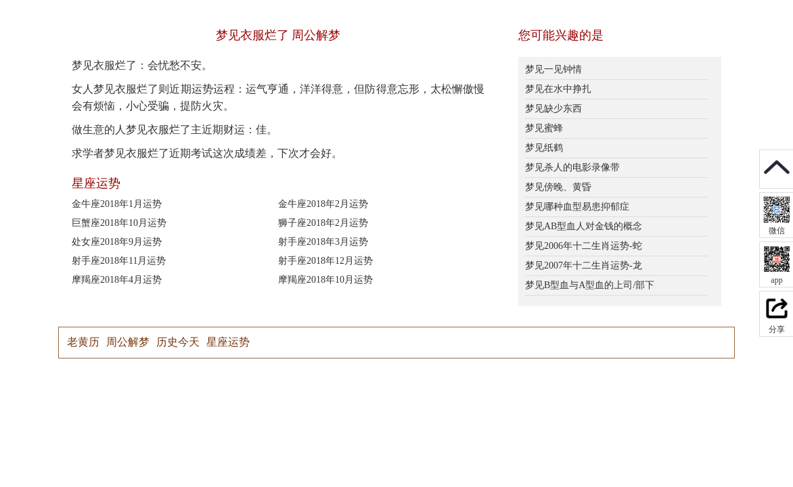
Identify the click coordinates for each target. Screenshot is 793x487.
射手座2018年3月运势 (323, 242)
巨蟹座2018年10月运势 (119, 223)
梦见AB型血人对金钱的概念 (583, 226)
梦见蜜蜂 (544, 128)
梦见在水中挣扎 (558, 89)
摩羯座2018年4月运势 (117, 280)
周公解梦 (128, 342)
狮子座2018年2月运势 (323, 223)
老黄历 (83, 342)
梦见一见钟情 (553, 69)
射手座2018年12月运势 (325, 261)
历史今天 (178, 342)
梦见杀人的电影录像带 (572, 167)
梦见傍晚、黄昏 (558, 187)
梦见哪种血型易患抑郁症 (577, 207)
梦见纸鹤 (544, 148)
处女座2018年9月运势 (117, 242)
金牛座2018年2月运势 (323, 204)
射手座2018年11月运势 (119, 261)
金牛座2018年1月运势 (117, 204)
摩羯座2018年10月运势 (325, 280)
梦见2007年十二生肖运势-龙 (583, 265)
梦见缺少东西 (553, 108)
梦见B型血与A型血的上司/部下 (589, 285)
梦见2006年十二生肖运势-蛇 (583, 246)
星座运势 (228, 342)
